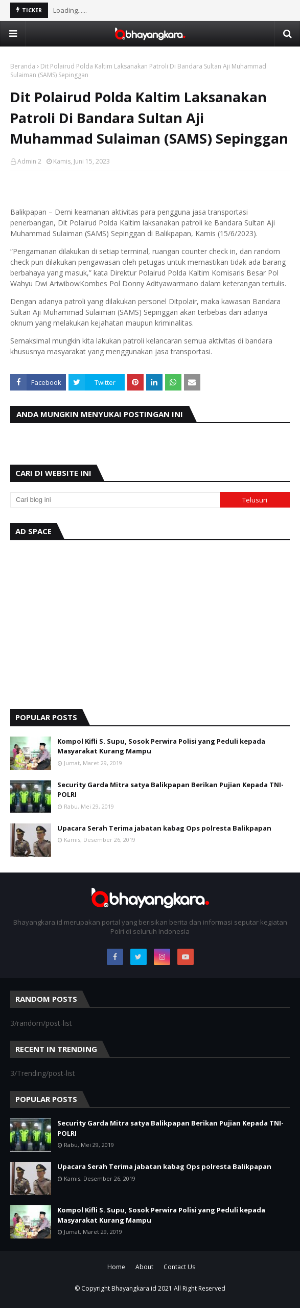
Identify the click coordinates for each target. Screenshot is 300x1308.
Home (116, 1267)
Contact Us (179, 1267)
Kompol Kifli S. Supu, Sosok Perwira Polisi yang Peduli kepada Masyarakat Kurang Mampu (161, 746)
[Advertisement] (150, 622)
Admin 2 (29, 161)
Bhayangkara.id (133, 1288)
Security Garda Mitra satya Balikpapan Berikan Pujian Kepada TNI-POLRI (170, 789)
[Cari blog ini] (115, 500)
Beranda (22, 66)
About (144, 1267)
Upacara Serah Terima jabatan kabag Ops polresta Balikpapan (164, 828)
